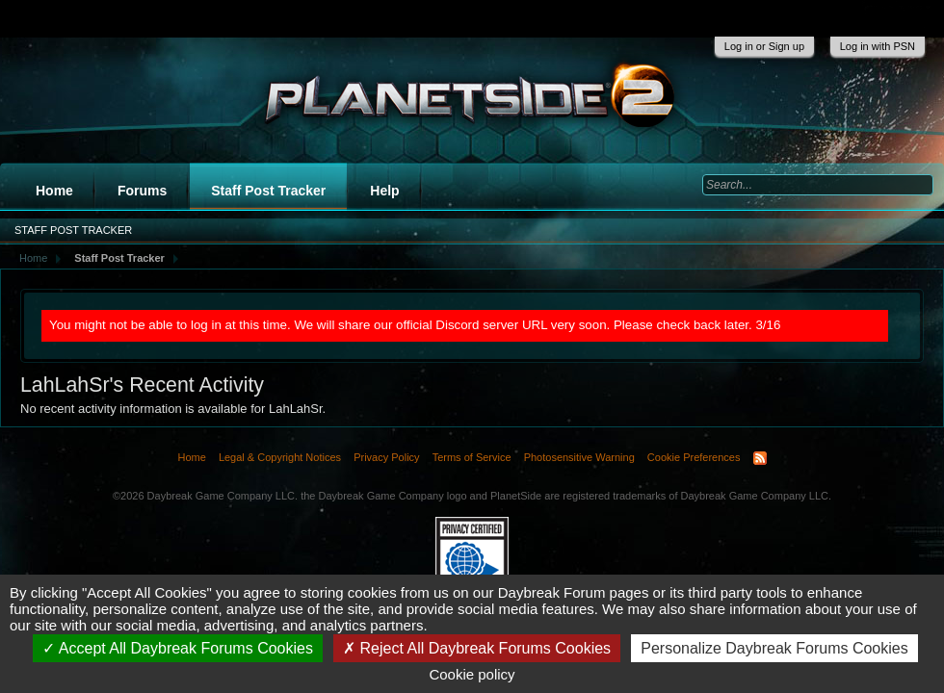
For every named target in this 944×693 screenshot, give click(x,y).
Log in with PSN (877, 46)
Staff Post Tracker (268, 190)
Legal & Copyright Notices (280, 457)
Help (384, 190)
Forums (142, 190)
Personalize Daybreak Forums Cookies (774, 648)
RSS (760, 458)
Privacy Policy (386, 457)
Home (54, 190)
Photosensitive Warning (579, 457)
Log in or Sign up (764, 46)
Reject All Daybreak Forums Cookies (477, 648)
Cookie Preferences (694, 457)
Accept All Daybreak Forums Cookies (177, 648)
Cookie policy (471, 674)
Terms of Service (472, 457)
